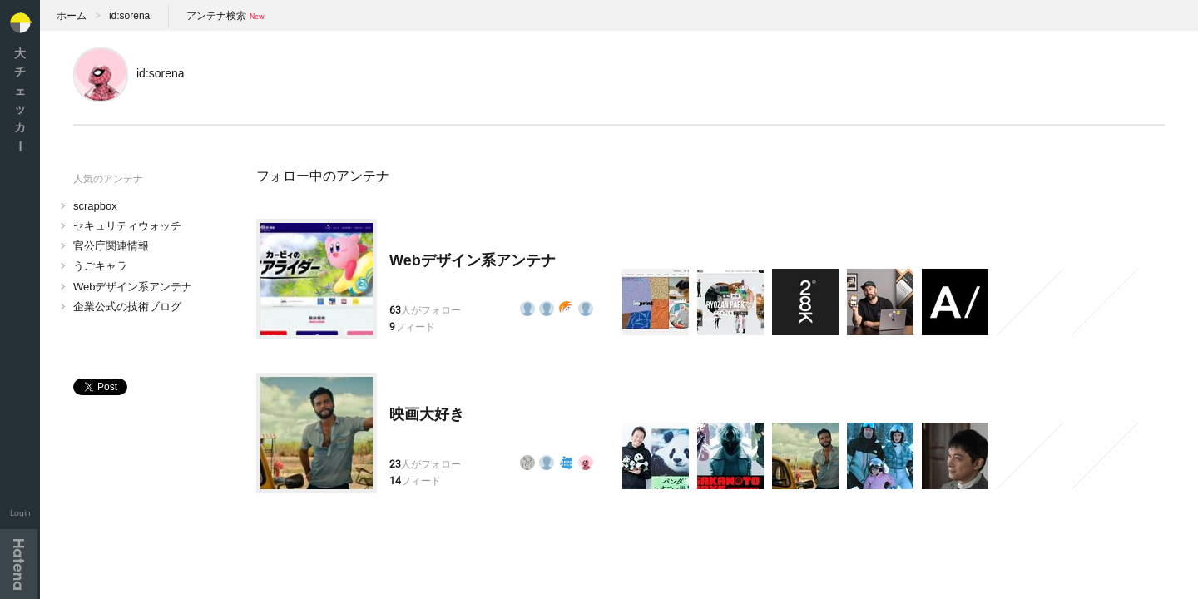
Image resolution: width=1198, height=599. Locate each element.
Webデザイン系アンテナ (133, 286)
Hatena (18, 564)
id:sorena (129, 16)
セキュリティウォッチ (127, 226)
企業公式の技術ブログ (127, 306)
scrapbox (95, 206)
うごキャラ (100, 266)
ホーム (72, 16)
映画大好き (426, 414)
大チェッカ (20, 99)
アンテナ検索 (216, 16)
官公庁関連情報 (111, 246)
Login (20, 512)
